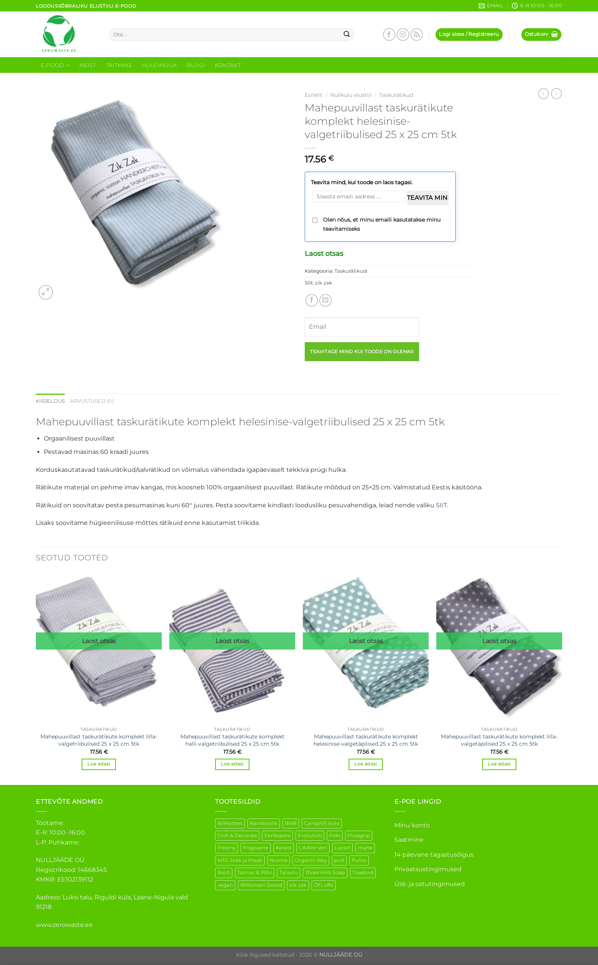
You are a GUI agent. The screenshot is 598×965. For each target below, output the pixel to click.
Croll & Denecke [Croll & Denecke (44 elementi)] (237, 835)
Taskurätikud (396, 95)
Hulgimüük (159, 65)
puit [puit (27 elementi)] (339, 860)
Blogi (196, 65)
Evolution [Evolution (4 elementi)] (310, 835)
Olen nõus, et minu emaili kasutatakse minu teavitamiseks (381, 224)
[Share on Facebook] (311, 300)
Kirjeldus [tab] (50, 401)
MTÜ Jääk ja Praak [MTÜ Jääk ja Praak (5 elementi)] (239, 860)
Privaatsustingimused (427, 869)
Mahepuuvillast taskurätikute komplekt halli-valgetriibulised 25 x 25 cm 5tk (232, 740)
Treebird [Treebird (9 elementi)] (362, 872)
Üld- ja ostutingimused (429, 884)
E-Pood (55, 65)
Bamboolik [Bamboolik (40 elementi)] (264, 823)
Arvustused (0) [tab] (92, 401)
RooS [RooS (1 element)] (223, 872)
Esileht (314, 95)
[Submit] (347, 34)
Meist (87, 65)
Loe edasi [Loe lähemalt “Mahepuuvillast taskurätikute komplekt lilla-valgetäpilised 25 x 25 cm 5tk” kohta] (499, 764)
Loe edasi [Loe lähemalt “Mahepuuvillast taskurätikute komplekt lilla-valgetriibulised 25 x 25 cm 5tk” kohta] (98, 764)
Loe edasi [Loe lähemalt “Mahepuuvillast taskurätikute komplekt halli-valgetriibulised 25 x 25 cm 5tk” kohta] (232, 764)
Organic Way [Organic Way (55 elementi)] (311, 860)
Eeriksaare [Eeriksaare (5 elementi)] (277, 835)
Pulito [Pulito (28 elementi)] (359, 860)
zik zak (323, 283)
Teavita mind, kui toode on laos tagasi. (362, 182)
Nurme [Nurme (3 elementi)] (279, 860)
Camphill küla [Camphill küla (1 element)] (321, 823)
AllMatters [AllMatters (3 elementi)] (230, 823)
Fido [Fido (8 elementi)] (334, 835)
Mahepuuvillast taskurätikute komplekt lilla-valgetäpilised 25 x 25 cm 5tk (499, 740)
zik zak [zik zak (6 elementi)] (298, 885)
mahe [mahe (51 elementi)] (365, 848)
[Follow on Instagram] (403, 34)
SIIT (441, 505)
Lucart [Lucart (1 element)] (342, 848)
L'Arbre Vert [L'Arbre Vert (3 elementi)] (313, 848)
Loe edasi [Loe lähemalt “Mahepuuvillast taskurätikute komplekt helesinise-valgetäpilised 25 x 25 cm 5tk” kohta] (365, 764)
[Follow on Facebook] (389, 34)
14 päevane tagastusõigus (434, 854)
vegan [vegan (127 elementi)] (225, 885)
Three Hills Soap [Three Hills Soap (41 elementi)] (325, 872)
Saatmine (409, 839)
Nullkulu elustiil (350, 95)
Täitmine (119, 65)
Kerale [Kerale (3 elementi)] (283, 848)
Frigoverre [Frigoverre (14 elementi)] (255, 848)
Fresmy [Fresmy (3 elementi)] (226, 848)
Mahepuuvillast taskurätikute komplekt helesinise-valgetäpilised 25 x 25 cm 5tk (365, 740)
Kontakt (228, 65)
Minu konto (412, 825)
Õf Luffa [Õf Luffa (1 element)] (323, 885)
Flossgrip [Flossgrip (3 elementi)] (358, 835)
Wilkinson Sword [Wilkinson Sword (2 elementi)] (261, 885)
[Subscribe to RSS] (416, 34)
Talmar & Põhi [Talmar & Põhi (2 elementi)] (254, 872)
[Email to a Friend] (325, 300)
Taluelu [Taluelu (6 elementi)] (288, 872)
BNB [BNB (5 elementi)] (291, 823)
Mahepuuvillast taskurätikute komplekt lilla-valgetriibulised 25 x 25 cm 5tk (98, 740)
